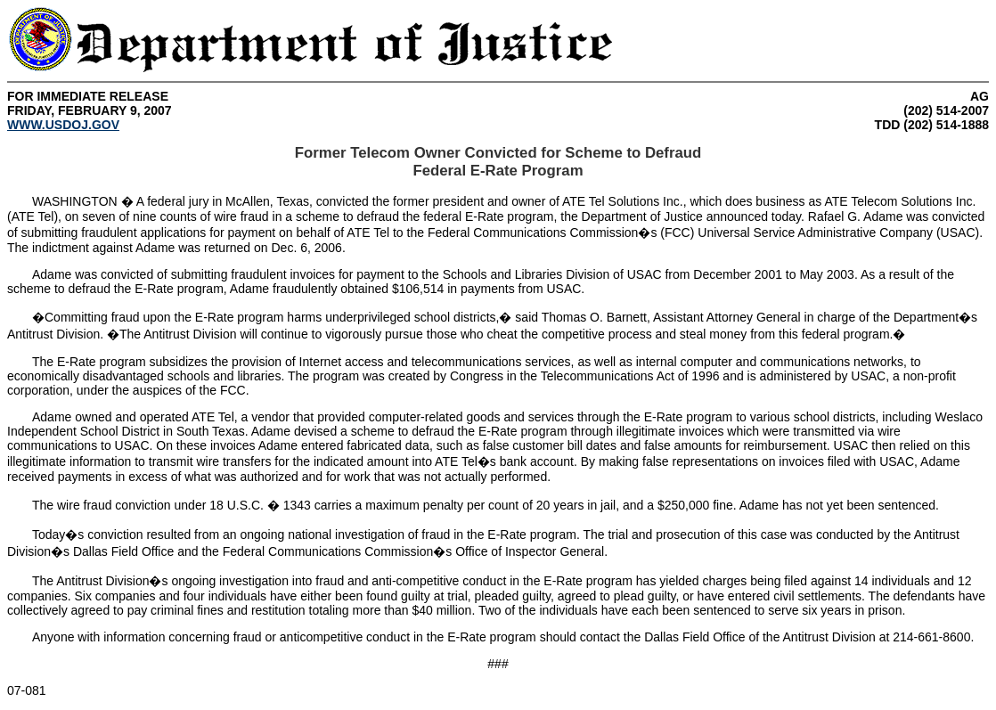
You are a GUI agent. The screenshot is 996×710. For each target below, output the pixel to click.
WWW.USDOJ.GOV (63, 125)
